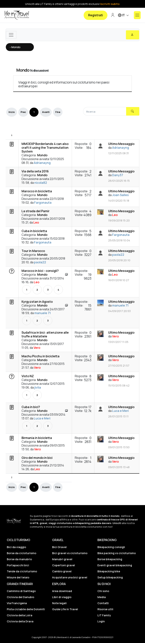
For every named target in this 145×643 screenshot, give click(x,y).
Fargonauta (43, 202)
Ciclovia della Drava (20, 621)
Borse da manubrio (19, 559)
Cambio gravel (62, 571)
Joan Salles (120, 195)
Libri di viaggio (61, 597)
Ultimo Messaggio (121, 144)
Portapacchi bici (18, 565)
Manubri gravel (62, 559)
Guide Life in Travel (65, 609)
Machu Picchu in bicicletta (40, 356)
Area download (62, 591)
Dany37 (117, 175)
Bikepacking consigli (111, 547)
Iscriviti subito (110, 4)
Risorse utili (105, 609)
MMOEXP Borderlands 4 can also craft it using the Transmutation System (45, 147)
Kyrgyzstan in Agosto (37, 302)
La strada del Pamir (35, 211)
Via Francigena (17, 603)
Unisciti (117, 523)
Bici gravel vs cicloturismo (69, 553)
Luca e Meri (42, 418)
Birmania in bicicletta (37, 438)
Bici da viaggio (16, 547)
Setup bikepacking (110, 577)
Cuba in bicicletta (34, 231)
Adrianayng (42, 163)
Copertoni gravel (63, 565)
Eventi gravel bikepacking (114, 565)
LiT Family (104, 615)
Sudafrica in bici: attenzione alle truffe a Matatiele (45, 334)
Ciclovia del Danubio (20, 597)
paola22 (40, 262)
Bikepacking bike (108, 571)
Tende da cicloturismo (22, 571)
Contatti (103, 603)
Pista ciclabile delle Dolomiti (26, 609)
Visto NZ (28, 376)
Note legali (59, 603)
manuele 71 (42, 313)
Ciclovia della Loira (19, 615)
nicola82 (40, 183)
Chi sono (103, 591)
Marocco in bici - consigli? (40, 271)
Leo (36, 222)
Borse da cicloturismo (21, 553)
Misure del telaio (18, 577)
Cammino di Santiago (21, 591)
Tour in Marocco (33, 251)
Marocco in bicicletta (37, 191)
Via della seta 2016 (35, 171)
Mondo (22, 70)
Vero (37, 348)
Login (101, 621)
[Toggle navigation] (11, 35)
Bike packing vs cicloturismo (116, 553)
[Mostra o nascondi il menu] (137, 15)
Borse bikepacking (109, 559)
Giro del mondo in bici (37, 458)
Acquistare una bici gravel (69, 577)
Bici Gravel (59, 547)
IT (124, 15)
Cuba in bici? (31, 407)
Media (101, 597)
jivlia (37, 387)
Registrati (95, 15)
